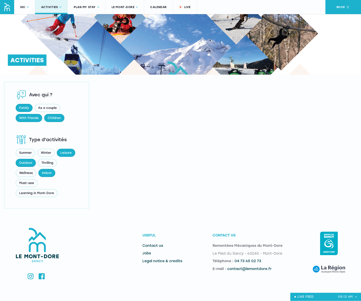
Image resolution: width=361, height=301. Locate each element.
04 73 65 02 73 (248, 261)
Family (24, 108)
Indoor (47, 173)
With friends (29, 118)
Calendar (158, 7)
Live (184, 7)
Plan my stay (86, 7)
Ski (24, 7)
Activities (51, 7)
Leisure (66, 153)
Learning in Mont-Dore (36, 193)
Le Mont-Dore (125, 7)
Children (54, 118)
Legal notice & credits (162, 261)
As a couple (47, 108)
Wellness (26, 173)
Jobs (146, 253)
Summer (25, 153)
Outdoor (25, 163)
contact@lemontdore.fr (249, 269)
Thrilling (47, 163)
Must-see (26, 183)
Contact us (152, 246)
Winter (46, 153)
